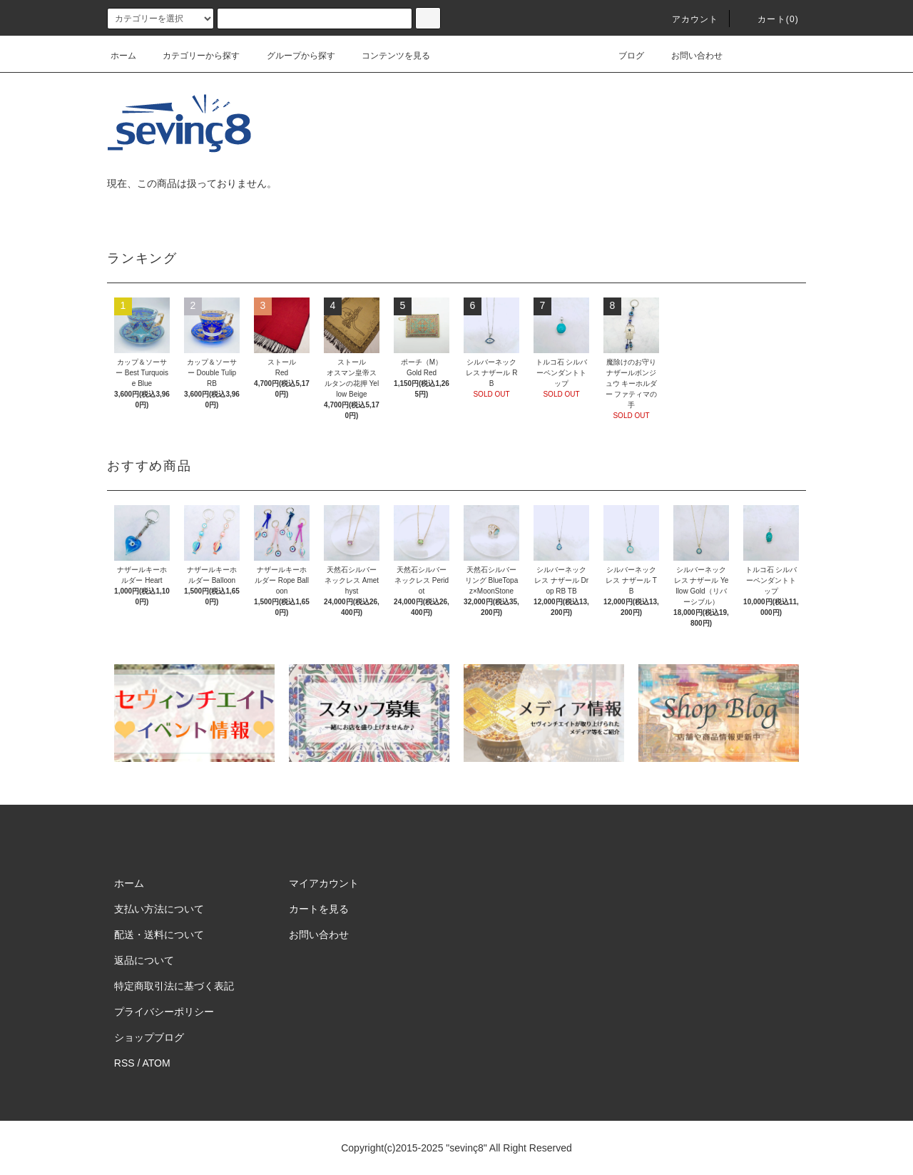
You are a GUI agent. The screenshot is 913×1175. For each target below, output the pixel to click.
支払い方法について (159, 909)
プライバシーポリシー (164, 1011)
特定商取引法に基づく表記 (174, 986)
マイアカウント (324, 883)
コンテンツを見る (387, 56)
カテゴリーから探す (193, 56)
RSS (124, 1063)
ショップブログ (149, 1037)
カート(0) (769, 19)
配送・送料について (159, 934)
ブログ (622, 56)
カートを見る (319, 909)
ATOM (156, 1063)
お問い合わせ (688, 56)
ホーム (123, 56)
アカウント (687, 19)
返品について (144, 960)
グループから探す (292, 56)
